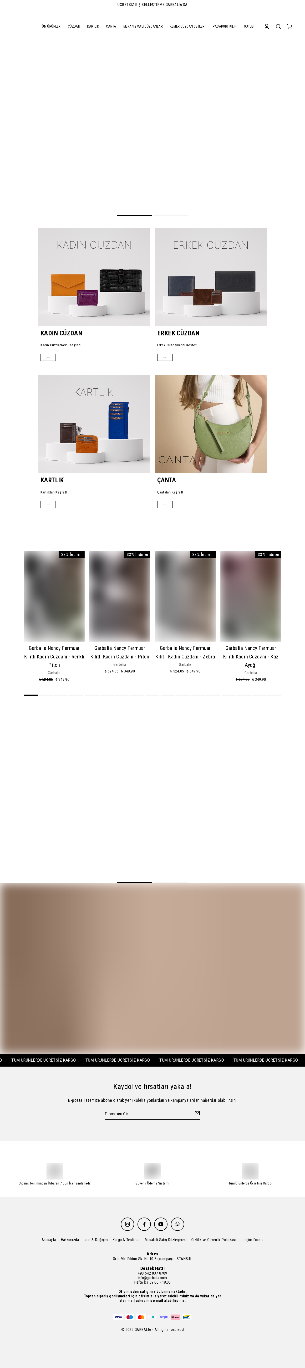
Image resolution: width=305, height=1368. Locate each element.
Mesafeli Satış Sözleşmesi (166, 1239)
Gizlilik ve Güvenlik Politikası (213, 1239)
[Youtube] (161, 1224)
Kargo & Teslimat (126, 1239)
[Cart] (289, 26)
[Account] (267, 26)
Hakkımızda (70, 1239)
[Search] (278, 26)
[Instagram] (127, 1224)
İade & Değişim (96, 1239)
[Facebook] (144, 1224)
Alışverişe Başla (55, 357)
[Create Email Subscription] (196, 1115)
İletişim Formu (252, 1239)
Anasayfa (49, 1239)
